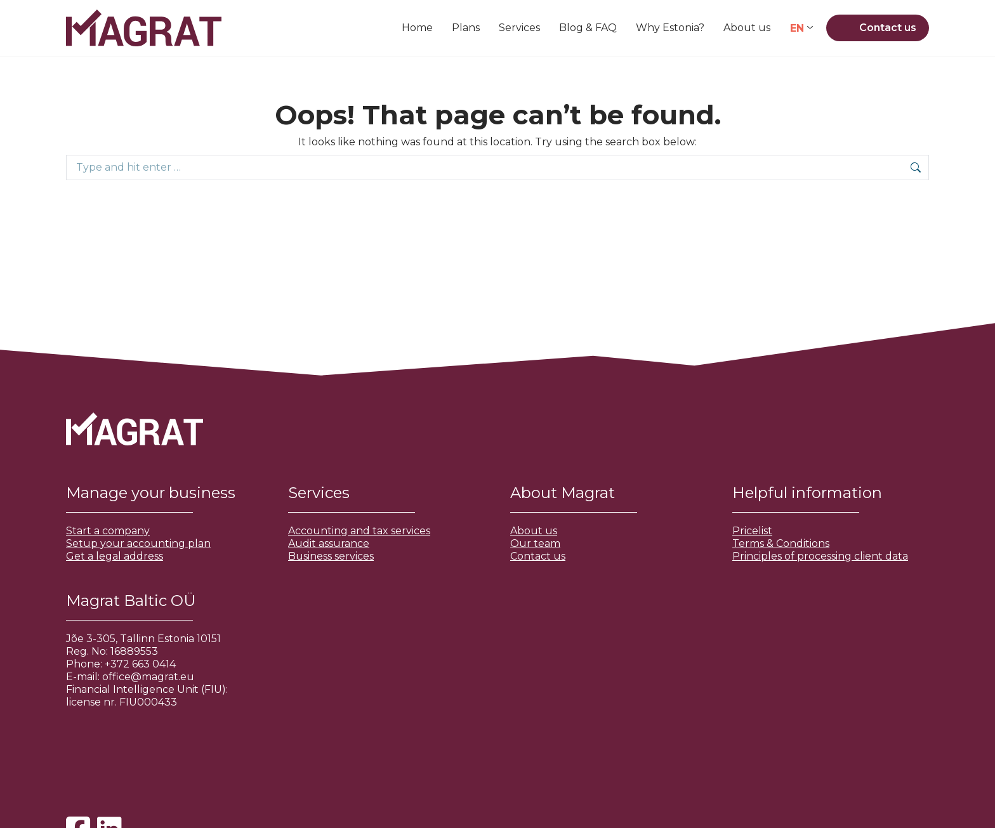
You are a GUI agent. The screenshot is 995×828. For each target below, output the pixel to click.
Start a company (108, 531)
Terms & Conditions (780, 543)
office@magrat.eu (148, 677)
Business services (331, 556)
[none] (801, 28)
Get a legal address (114, 556)
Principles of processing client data (820, 556)
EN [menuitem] (797, 28)
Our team (535, 543)
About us (533, 531)
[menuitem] (801, 28)
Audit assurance (328, 543)
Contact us (537, 556)
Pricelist (752, 531)
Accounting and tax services (359, 531)
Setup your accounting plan (138, 543)
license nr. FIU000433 (121, 702)
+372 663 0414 (140, 664)
